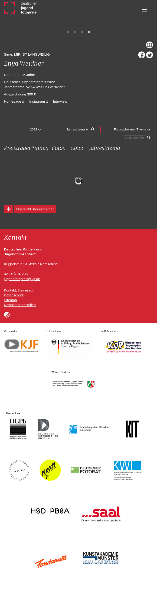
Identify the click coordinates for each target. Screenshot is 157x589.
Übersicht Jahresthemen (35, 209)
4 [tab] (89, 32)
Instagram (37, 101)
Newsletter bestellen (20, 305)
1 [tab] (68, 32)
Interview (60, 101)
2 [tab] (75, 32)
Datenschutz (13, 295)
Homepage (12, 101)
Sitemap (10, 300)
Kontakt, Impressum (19, 290)
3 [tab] (82, 32)
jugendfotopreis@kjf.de (22, 279)
